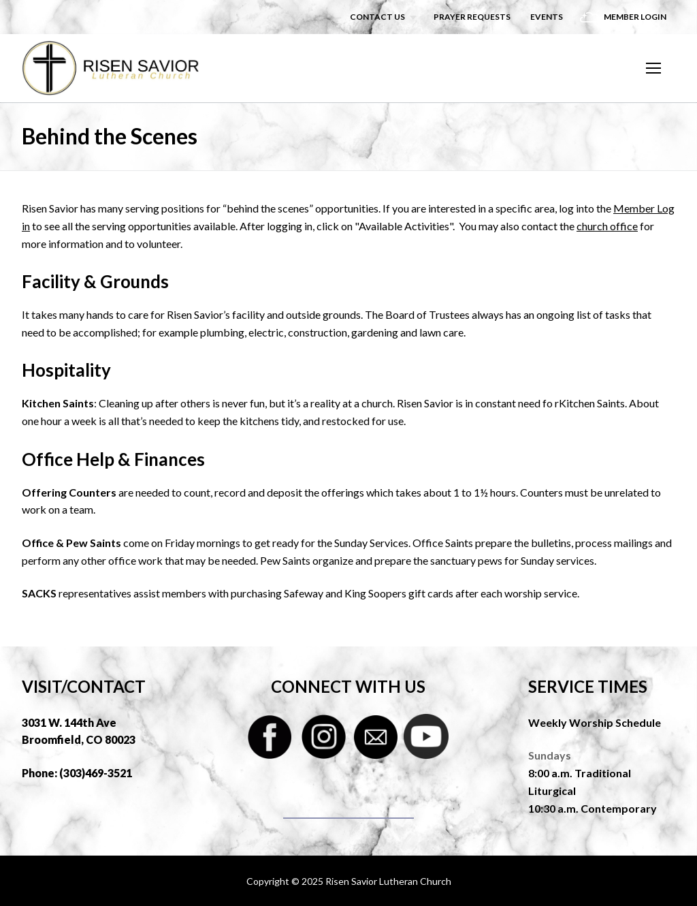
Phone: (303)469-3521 (77, 772)
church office (607, 225)
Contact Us (377, 17)
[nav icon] (653, 68)
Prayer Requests (472, 17)
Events (546, 17)
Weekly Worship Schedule (594, 722)
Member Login (635, 17)
